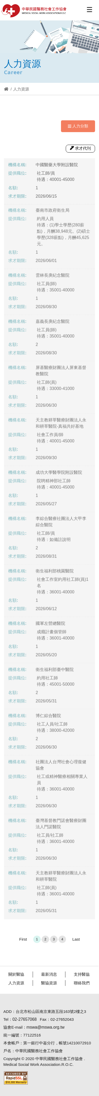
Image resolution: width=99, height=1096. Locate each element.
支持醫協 (79, 974)
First (23, 941)
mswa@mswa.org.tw (43, 1027)
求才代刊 (80, 148)
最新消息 (47, 974)
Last (76, 941)
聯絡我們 (79, 983)
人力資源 (14, 983)
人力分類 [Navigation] (78, 126)
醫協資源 (47, 983)
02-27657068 (22, 1019)
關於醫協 (14, 974)
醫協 (34, 11)
